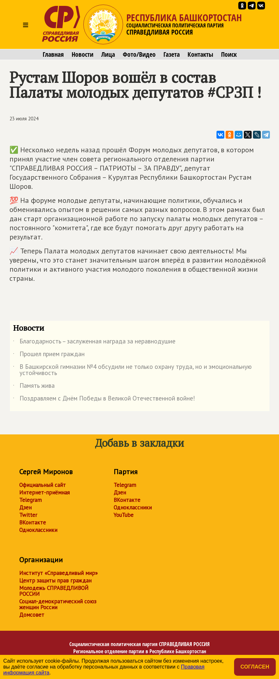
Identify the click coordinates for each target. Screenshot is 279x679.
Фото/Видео (139, 54)
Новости (82, 54)
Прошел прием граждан (49, 355)
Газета (171, 54)
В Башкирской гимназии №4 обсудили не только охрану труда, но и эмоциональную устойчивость (132, 370)
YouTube (123, 515)
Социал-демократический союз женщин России (57, 604)
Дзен (25, 507)
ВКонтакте (32, 522)
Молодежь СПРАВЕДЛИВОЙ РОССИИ (54, 591)
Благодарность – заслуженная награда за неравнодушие (94, 342)
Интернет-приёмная (44, 492)
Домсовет (31, 615)
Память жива (34, 387)
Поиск (229, 54)
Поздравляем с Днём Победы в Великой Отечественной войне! (104, 399)
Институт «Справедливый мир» (58, 573)
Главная (53, 54)
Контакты (200, 54)
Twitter (28, 515)
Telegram (30, 500)
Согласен (255, 667)
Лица (108, 54)
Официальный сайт (42, 485)
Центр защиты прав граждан (55, 580)
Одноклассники (38, 530)
